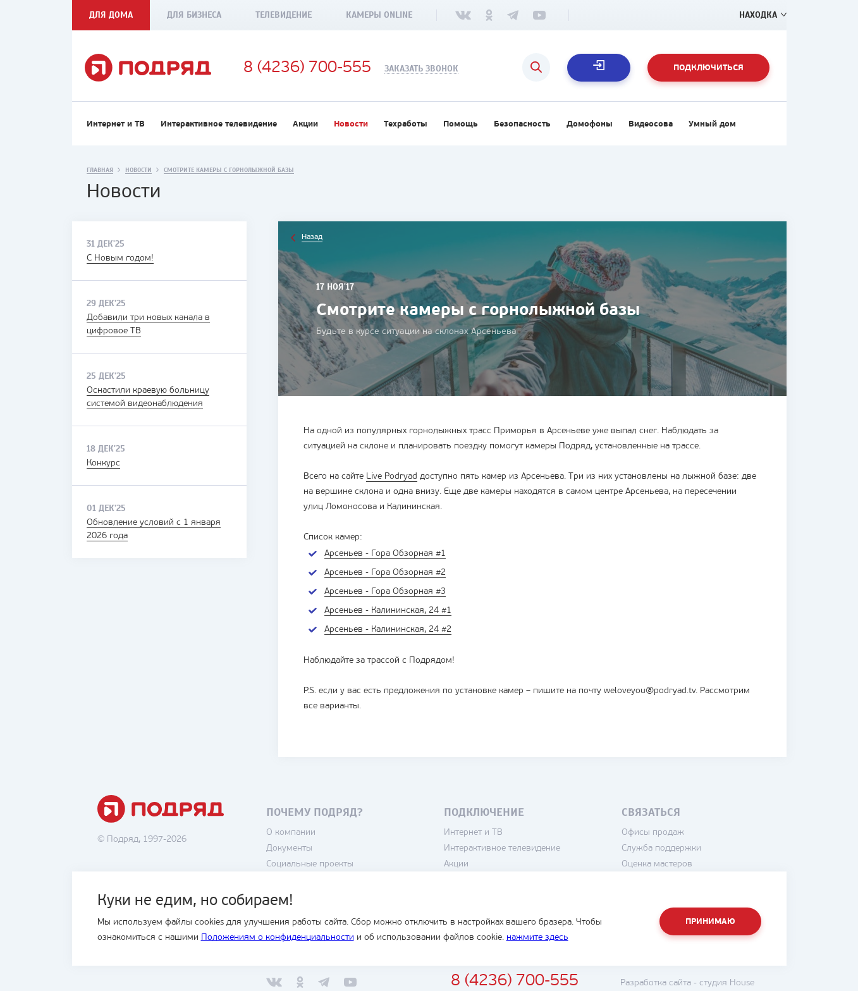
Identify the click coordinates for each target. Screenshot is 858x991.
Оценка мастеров (657, 864)
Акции (305, 124)
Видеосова (650, 124)
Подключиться (708, 68)
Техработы (405, 124)
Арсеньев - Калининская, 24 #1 (387, 610)
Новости (351, 124)
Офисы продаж (653, 832)
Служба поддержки (661, 848)
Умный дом (712, 124)
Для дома (111, 14)
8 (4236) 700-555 (307, 68)
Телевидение (283, 14)
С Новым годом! (120, 258)
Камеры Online (379, 14)
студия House (726, 983)
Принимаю (710, 922)
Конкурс (103, 463)
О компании (291, 832)
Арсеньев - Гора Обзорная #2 (385, 572)
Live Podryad (391, 476)
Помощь (460, 124)
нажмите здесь (537, 937)
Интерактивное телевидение (219, 124)
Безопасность (522, 124)
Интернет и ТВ (116, 124)
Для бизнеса (194, 14)
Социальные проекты (309, 864)
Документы (289, 848)
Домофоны (590, 124)
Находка (758, 14)
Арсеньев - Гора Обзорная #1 (385, 553)
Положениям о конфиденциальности (277, 937)
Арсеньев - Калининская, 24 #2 (387, 629)
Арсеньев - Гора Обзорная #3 (385, 591)
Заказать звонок (421, 69)
